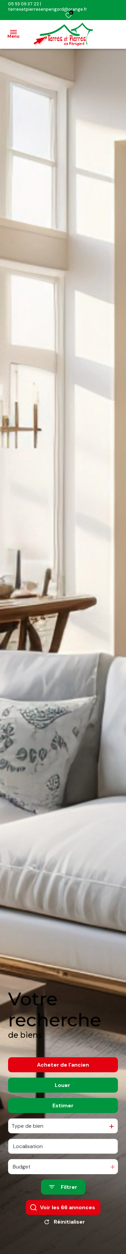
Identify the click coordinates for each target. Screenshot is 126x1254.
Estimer (63, 1112)
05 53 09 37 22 (23, 4)
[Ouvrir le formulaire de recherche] (63, 1194)
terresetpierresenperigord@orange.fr (47, 9)
